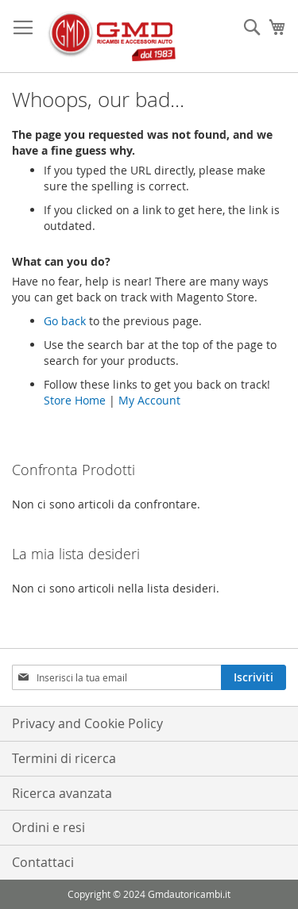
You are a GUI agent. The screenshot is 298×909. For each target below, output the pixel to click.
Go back (65, 320)
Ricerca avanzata (62, 793)
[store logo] (111, 36)
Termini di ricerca (64, 758)
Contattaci (43, 862)
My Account (149, 400)
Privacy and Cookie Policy (87, 723)
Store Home (75, 400)
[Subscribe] (253, 677)
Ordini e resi (48, 827)
